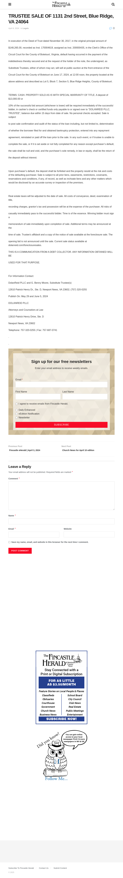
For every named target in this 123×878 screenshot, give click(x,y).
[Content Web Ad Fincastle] (61, 688)
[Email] (61, 384)
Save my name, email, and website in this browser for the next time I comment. (49, 543)
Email (18, 379)
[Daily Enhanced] (16, 410)
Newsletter (24, 417)
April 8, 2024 (13, 28)
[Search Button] (113, 4)
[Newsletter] (16, 418)
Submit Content (60, 869)
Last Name (68, 391)
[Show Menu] (9, 4)
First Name (21, 391)
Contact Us (43, 869)
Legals (26, 28)
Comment (14, 479)
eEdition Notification (29, 413)
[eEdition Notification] (16, 414)
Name (12, 516)
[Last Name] (85, 397)
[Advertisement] (61, 578)
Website (68, 530)
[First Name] (38, 397)
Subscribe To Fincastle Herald (21, 869)
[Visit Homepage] (61, 4)
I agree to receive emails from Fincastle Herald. (43, 403)
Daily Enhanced (27, 410)
